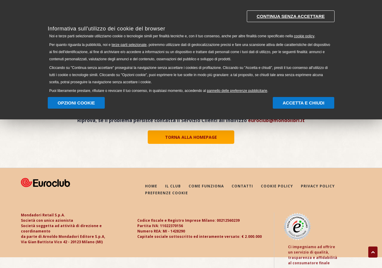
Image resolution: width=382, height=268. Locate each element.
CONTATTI (242, 186)
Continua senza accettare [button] (291, 16)
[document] (191, 50)
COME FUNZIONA (206, 186)
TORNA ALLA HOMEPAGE (191, 137)
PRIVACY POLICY (318, 186)
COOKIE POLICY (277, 186)
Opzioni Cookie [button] (76, 102)
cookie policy (304, 36)
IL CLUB (173, 186)
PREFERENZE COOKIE (166, 193)
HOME (151, 186)
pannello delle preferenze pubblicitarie (237, 91)
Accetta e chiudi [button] (303, 102)
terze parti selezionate (129, 45)
